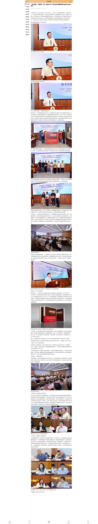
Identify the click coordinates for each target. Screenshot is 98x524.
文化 (29, 523)
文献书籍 (27, 21)
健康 (68, 523)
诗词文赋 (27, 29)
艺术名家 (27, 19)
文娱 (88, 523)
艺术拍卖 (27, 9)
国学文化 (27, 32)
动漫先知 (27, 34)
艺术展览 (27, 6)
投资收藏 (27, 11)
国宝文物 (27, 24)
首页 (10, 523)
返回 (26, 1)
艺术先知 (49, 1)
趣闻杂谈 (27, 16)
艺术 (49, 523)
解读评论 (27, 14)
